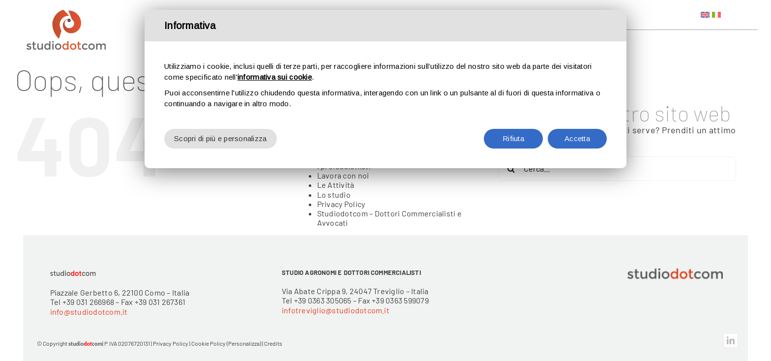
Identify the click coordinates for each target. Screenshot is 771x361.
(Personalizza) (244, 343)
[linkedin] (730, 340)
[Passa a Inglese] (705, 14)
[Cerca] (511, 168)
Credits (273, 343)
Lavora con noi (343, 175)
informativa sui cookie (274, 77)
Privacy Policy (341, 204)
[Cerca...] (617, 168)
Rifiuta (513, 138)
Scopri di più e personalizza (220, 138)
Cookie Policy (208, 343)
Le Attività (336, 184)
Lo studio (334, 194)
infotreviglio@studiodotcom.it (335, 310)
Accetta (577, 138)
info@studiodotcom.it (89, 311)
